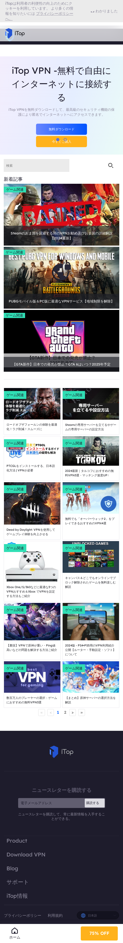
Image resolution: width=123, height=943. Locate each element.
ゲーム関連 (15, 189)
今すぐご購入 (61, 141)
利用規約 (55, 915)
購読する (92, 803)
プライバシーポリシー (23, 915)
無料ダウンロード (62, 129)
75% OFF (99, 933)
